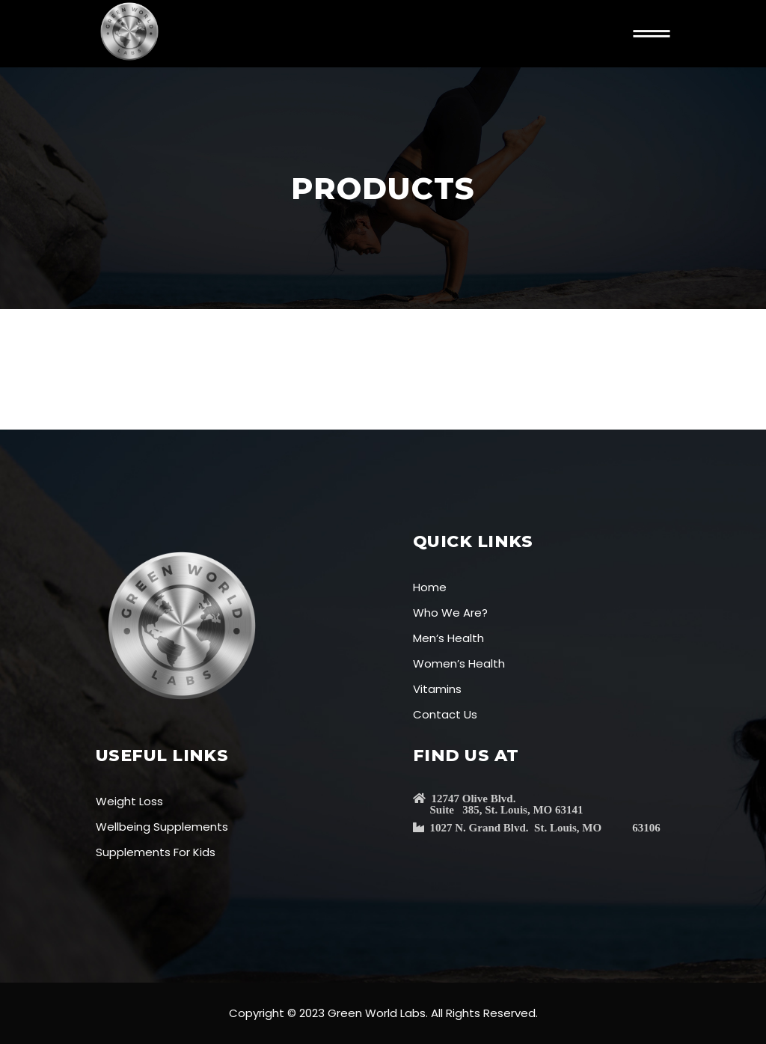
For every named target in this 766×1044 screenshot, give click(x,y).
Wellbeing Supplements (162, 826)
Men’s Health (448, 638)
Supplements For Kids (155, 852)
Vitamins (437, 689)
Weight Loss (129, 801)
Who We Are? (450, 612)
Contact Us (445, 714)
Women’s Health (459, 663)
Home (430, 587)
